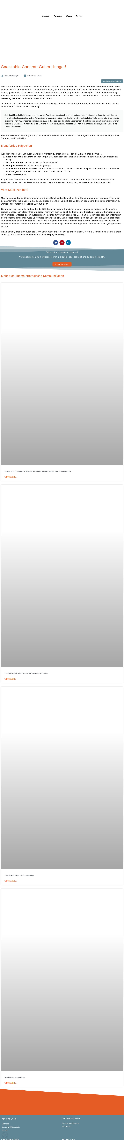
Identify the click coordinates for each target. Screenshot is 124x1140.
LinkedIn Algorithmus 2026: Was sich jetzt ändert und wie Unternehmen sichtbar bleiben (38, 471)
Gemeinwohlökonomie (11, 1127)
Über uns (79, 16)
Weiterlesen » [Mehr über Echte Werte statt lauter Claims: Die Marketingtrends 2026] (11, 679)
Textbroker (6, 103)
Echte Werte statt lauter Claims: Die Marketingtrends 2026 (26, 673)
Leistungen (46, 16)
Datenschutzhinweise (70, 1123)
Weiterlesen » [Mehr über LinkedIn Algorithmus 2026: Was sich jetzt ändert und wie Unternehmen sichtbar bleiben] (11, 477)
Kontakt (5, 1130)
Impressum (66, 1126)
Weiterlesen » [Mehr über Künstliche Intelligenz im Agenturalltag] (11, 881)
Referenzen (58, 16)
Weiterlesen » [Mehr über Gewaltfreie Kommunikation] (11, 1083)
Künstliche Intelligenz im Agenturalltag (19, 875)
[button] (55, 242)
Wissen (69, 16)
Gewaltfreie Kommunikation (15, 1077)
